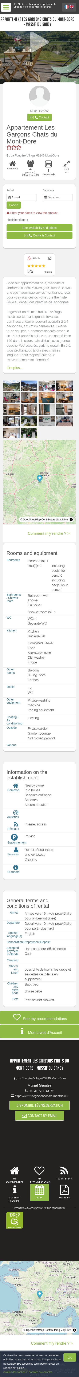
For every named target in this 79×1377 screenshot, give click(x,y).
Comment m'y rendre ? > (49, 533)
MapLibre (62, 519)
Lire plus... (14, 368)
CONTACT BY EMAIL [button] (39, 1115)
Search (13, 205)
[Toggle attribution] (71, 519)
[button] (39, 117)
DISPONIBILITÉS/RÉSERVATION (39, 1105)
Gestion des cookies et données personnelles (27, 1372)
